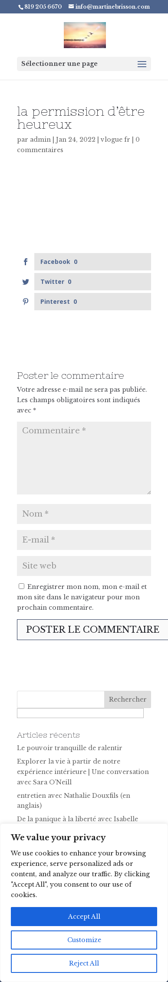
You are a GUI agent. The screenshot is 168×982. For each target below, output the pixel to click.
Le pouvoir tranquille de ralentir (69, 748)
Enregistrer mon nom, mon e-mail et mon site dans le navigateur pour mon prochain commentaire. (82, 597)
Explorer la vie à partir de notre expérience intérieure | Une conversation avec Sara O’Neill (83, 772)
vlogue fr (115, 139)
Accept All (84, 916)
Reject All (84, 963)
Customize (84, 940)
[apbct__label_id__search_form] (80, 713)
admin (40, 139)
